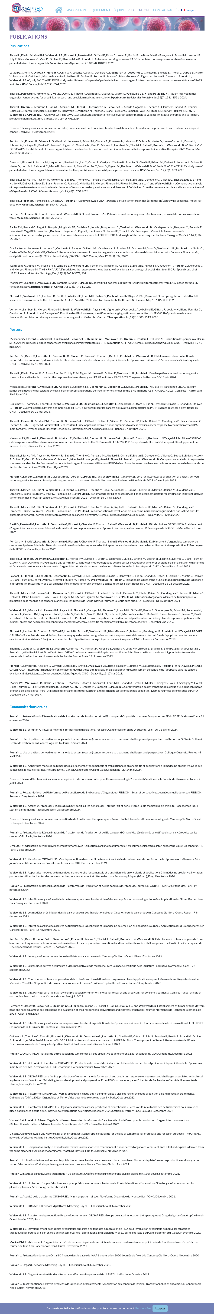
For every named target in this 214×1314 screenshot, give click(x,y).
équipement (100, 10)
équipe (119, 10)
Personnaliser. (143, 1308)
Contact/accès (166, 10)
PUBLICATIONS (139, 10)
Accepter (160, 1308)
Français (188, 10)
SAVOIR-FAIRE (76, 10)
